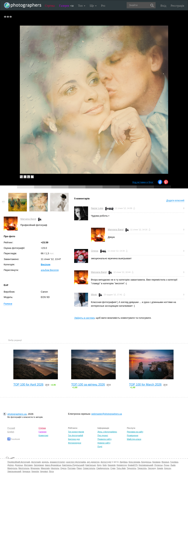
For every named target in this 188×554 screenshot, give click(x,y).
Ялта (51, 471)
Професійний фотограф (18, 462)
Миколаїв (45, 468)
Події (100, 446)
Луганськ (158, 465)
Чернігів (35, 471)
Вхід (163, 5)
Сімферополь (102, 468)
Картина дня (74, 439)
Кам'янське (90, 465)
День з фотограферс (107, 432)
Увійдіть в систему (84, 317)
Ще (93, 5)
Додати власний (175, 200)
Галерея (66, 5)
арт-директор (93, 462)
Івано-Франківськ (53, 465)
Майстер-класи (134, 439)
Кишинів (112, 465)
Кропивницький (146, 465)
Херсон (167, 468)
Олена (94, 250)
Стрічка (50, 5)
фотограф (36, 462)
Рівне (79, 468)
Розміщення (132, 435)
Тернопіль (131, 468)
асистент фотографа (76, 462)
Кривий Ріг (133, 465)
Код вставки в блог (142, 182)
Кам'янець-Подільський (73, 465)
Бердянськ (146, 462)
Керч (99, 465)
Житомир (28, 465)
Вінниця (165, 462)
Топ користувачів (76, 432)
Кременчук (122, 465)
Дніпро (10, 465)
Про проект (103, 435)
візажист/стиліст (57, 462)
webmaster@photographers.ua (106, 414)
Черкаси (26, 471)
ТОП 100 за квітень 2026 (88, 384)
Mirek (94, 294)
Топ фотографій (75, 435)
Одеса (63, 468)
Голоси (8, 303)
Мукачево (35, 468)
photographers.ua (17, 414)
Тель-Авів (121, 468)
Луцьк (166, 465)
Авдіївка (124, 462)
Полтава (71, 468)
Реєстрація (177, 5)
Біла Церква (134, 462)
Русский (11, 428)
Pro (103, 5)
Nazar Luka (97, 208)
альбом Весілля (50, 270)
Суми (112, 468)
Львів (172, 465)
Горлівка (174, 462)
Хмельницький (14, 471)
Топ (81, 5)
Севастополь (89, 468)
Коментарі (43, 435)
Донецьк (19, 465)
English (10, 432)
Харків (160, 468)
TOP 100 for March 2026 (145, 384)
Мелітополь (24, 468)
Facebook (13, 439)
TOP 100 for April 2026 (28, 384)
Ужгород (152, 468)
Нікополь (55, 468)
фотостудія (106, 462)
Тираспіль (142, 468)
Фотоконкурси (74, 443)
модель (45, 462)
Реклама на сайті (135, 432)
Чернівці (44, 471)
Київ (104, 465)
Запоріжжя (39, 465)
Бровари (156, 462)
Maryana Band (28, 219)
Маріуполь (12, 468)
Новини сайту (104, 443)
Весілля (45, 264)
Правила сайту (105, 439)
